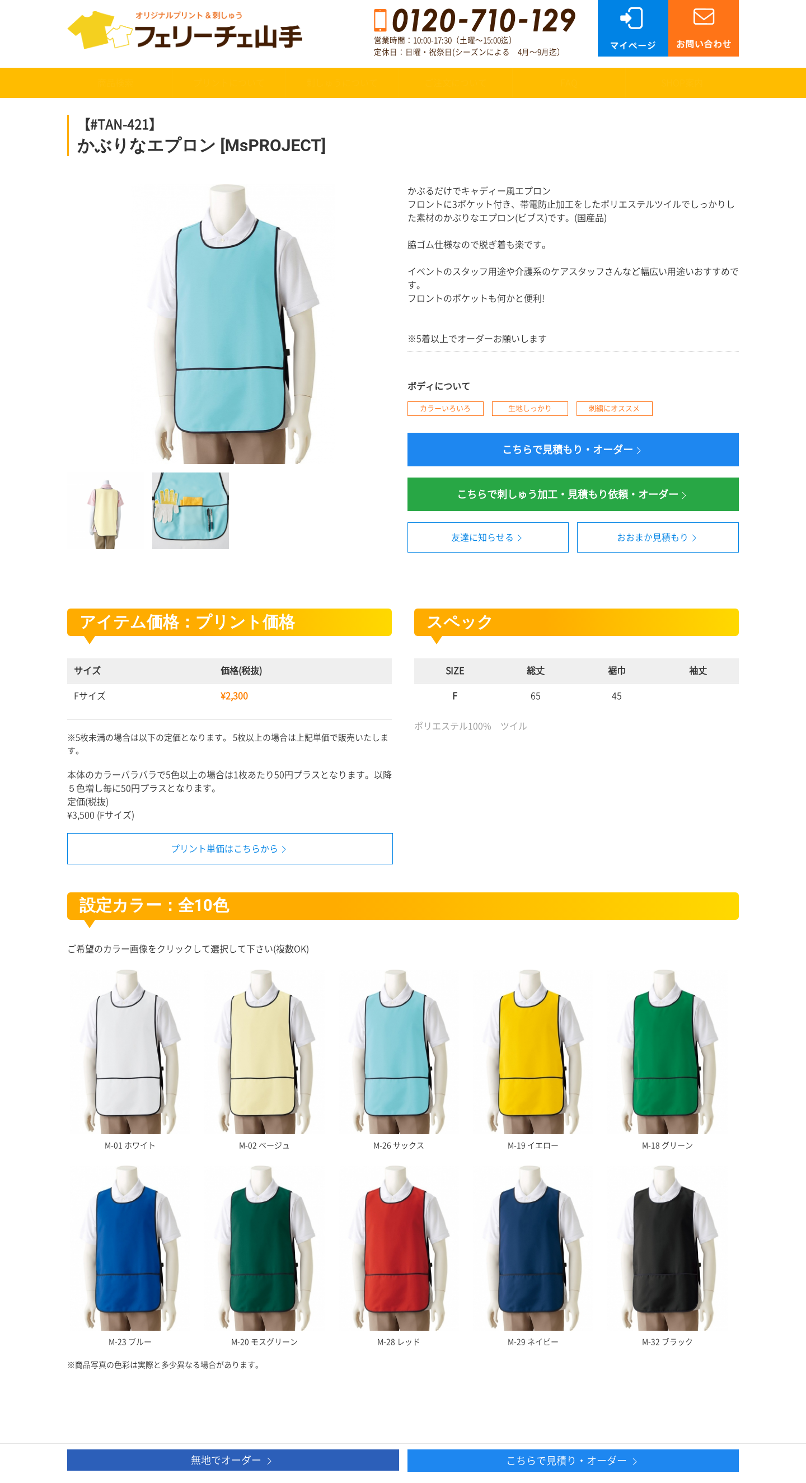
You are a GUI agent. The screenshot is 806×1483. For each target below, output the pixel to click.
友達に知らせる (488, 538)
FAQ (569, 82)
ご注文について (455, 82)
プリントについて (229, 82)
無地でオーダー (233, 1461)
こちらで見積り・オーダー (573, 1461)
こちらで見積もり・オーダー (573, 450)
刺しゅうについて (342, 82)
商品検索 (115, 82)
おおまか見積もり (658, 538)
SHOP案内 (682, 82)
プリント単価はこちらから (224, 848)
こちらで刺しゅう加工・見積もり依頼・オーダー (573, 495)
